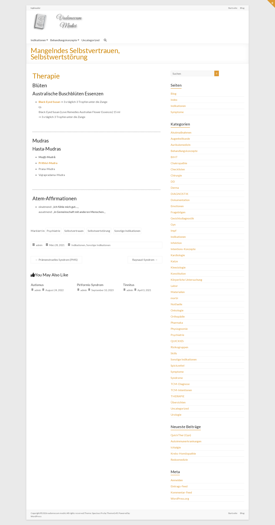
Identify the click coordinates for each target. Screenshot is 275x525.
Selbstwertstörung (99, 230)
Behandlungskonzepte (63, 40)
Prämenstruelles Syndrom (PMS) (56, 259)
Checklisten (178, 169)
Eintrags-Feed (179, 486)
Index (174, 99)
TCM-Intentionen (181, 390)
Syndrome (177, 377)
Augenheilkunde (180, 138)
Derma (175, 187)
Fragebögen (178, 212)
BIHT (174, 157)
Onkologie (177, 310)
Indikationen (38, 40)
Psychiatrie (53, 230)
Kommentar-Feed (181, 492)
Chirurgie (176, 175)
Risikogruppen (179, 347)
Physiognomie (179, 328)
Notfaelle (176, 304)
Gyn (173, 224)
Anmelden (177, 480)
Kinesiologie (178, 267)
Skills (174, 353)
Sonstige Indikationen (127, 230)
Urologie (176, 414)
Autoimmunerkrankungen (186, 441)
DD (173, 181)
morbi (174, 298)
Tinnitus (128, 285)
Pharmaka (177, 322)
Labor (174, 285)
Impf (173, 230)
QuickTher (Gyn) (181, 435)
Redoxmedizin (179, 459)
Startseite (232, 8)
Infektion (176, 242)
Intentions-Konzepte (183, 249)
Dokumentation (180, 200)
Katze (174, 261)
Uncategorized (90, 40)
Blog (242, 8)
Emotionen (177, 206)
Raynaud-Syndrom (145, 259)
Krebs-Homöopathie (183, 453)
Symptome (177, 112)
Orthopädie (178, 316)
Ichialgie (176, 447)
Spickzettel (177, 365)
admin (39, 245)
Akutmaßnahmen (181, 132)
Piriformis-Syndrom (90, 285)
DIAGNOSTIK (179, 193)
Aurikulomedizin (180, 144)
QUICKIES (177, 341)
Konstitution (178, 273)
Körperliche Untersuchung (186, 279)
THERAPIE (177, 396)
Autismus (37, 285)
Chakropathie (179, 163)
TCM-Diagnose (180, 384)
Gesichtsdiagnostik (182, 218)
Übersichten (178, 402)
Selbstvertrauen (73, 230)
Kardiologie (178, 255)
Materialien (178, 292)
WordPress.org (180, 498)
